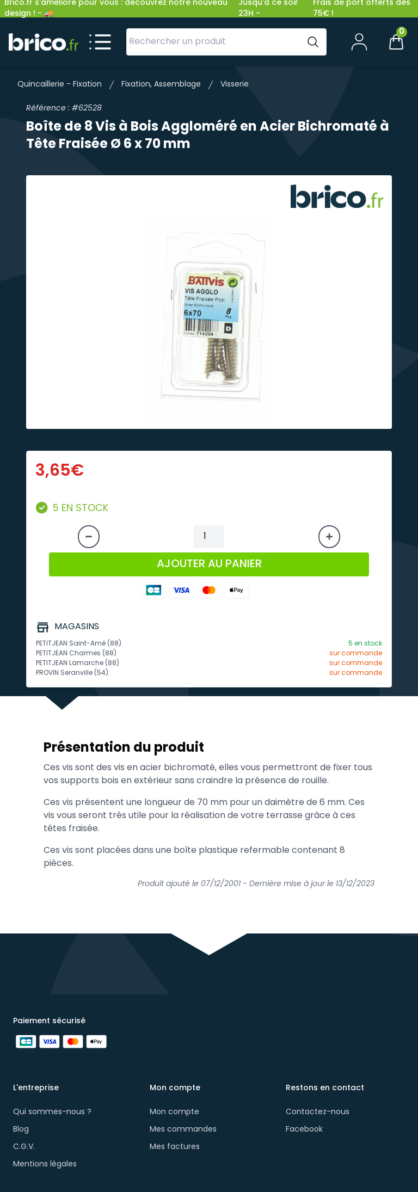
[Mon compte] (359, 42)
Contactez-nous (317, 1112)
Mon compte (174, 1112)
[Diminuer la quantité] (89, 536)
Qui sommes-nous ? (52, 1112)
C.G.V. (24, 1147)
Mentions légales (45, 1164)
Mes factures (175, 1147)
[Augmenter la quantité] (329, 536)
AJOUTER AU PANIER (209, 564)
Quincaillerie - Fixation (59, 85)
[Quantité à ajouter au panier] (209, 536)
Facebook (304, 1130)
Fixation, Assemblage (161, 85)
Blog (21, 1130)
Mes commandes (183, 1130)
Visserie (234, 85)
